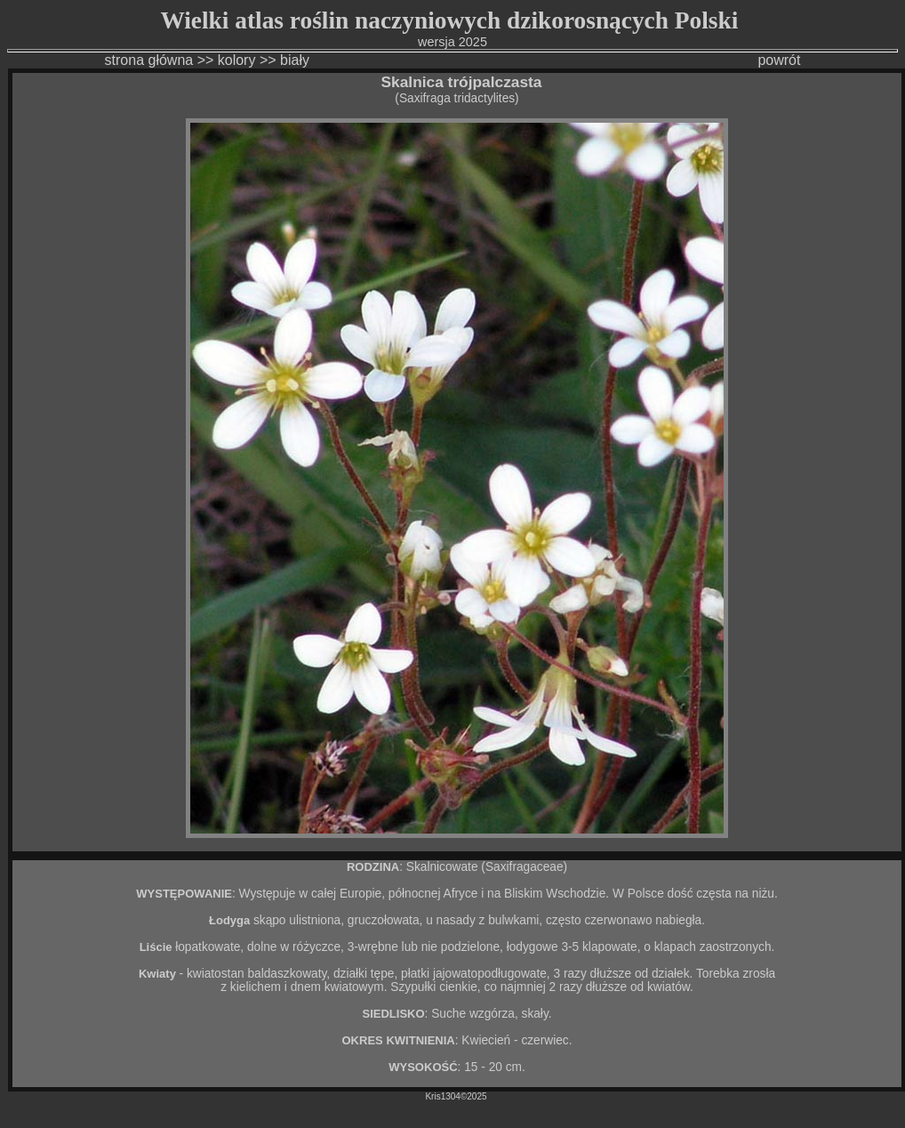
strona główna (149, 60)
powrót (778, 60)
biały (296, 60)
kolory (237, 60)
